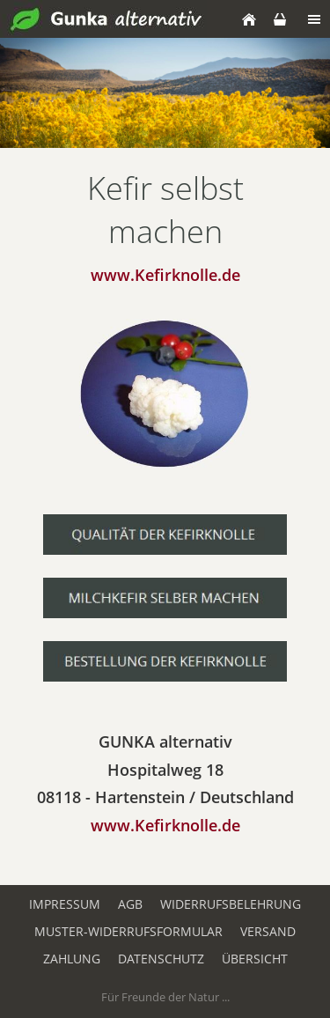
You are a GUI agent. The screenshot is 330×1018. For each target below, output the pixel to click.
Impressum (64, 904)
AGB (130, 904)
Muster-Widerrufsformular (128, 931)
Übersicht (255, 958)
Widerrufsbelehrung (230, 904)
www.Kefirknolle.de (165, 825)
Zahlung (71, 958)
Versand (268, 931)
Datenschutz (161, 958)
